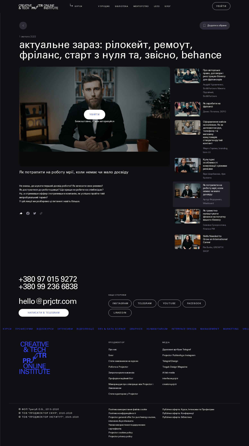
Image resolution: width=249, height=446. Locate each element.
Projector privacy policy (120, 436)
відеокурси (47, 329)
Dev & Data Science (114, 329)
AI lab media (168, 372)
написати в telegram (44, 312)
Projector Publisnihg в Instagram (178, 355)
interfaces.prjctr (170, 378)
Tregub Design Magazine (174, 367)
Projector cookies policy (120, 432)
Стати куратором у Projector (123, 393)
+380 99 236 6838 (48, 286)
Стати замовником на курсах (123, 361)
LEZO (158, 4)
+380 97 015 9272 (48, 279)
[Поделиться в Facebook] (28, 213)
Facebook (194, 303)
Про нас (112, 349)
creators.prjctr (169, 384)
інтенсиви (67, 329)
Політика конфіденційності (122, 413)
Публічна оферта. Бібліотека (177, 417)
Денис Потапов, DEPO (214, 111)
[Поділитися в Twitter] (34, 213)
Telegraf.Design (170, 361)
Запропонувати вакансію (121, 372)
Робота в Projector (118, 367)
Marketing (233, 329)
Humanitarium (159, 329)
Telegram (145, 303)
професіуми (26, 329)
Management (211, 329)
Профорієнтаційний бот (120, 378)
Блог (169, 4)
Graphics (138, 329)
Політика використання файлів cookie (127, 409)
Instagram (120, 303)
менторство (142, 4)
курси (9, 329)
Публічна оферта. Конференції (178, 413)
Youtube (169, 303)
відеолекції (87, 329)
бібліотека (123, 4)
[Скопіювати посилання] (41, 213)
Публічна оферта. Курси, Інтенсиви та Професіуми (188, 409)
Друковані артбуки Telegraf (176, 349)
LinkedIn (120, 312)
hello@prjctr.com (48, 301)
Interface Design (185, 329)
